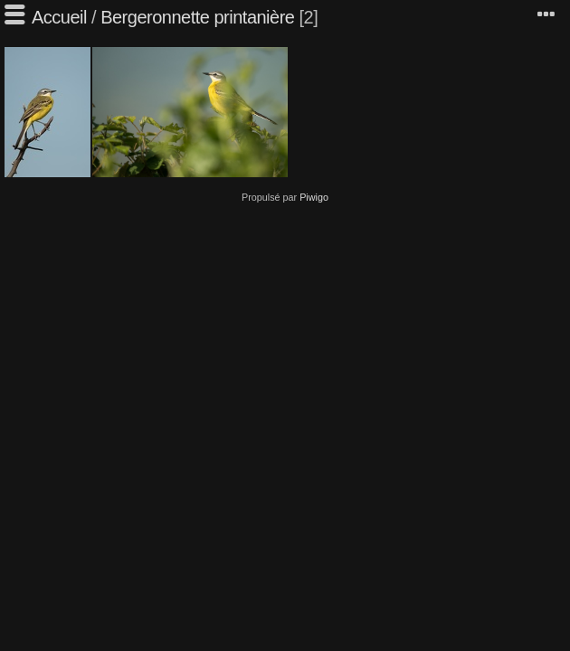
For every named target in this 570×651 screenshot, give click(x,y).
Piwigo (313, 197)
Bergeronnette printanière (197, 17)
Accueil (59, 17)
